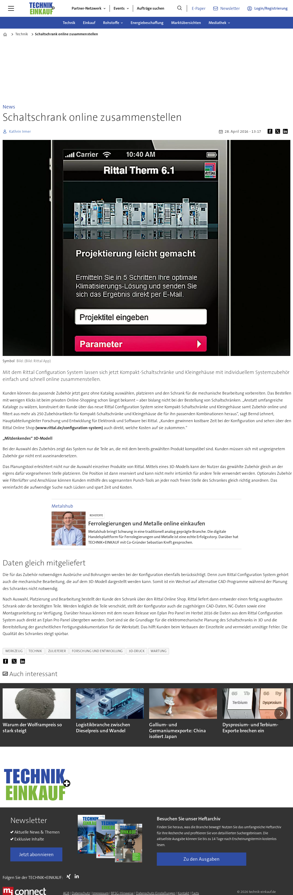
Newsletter (230, 8)
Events (119, 8)
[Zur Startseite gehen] (42, 8)
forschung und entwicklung (97, 651)
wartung (158, 651)
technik (35, 651)
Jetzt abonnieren (36, 854)
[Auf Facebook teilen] (271, 131)
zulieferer (57, 651)
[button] (281, 713)
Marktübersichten (186, 22)
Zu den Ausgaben (201, 859)
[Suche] (179, 8)
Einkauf (89, 22)
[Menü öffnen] (11, 8)
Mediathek (217, 22)
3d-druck (137, 651)
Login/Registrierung (271, 8)
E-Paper (198, 8)
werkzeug (14, 651)
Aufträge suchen (150, 8)
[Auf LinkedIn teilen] (286, 131)
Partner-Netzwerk (86, 8)
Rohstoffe (111, 22)
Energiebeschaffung (147, 22)
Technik (69, 22)
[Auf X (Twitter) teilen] (278, 131)
